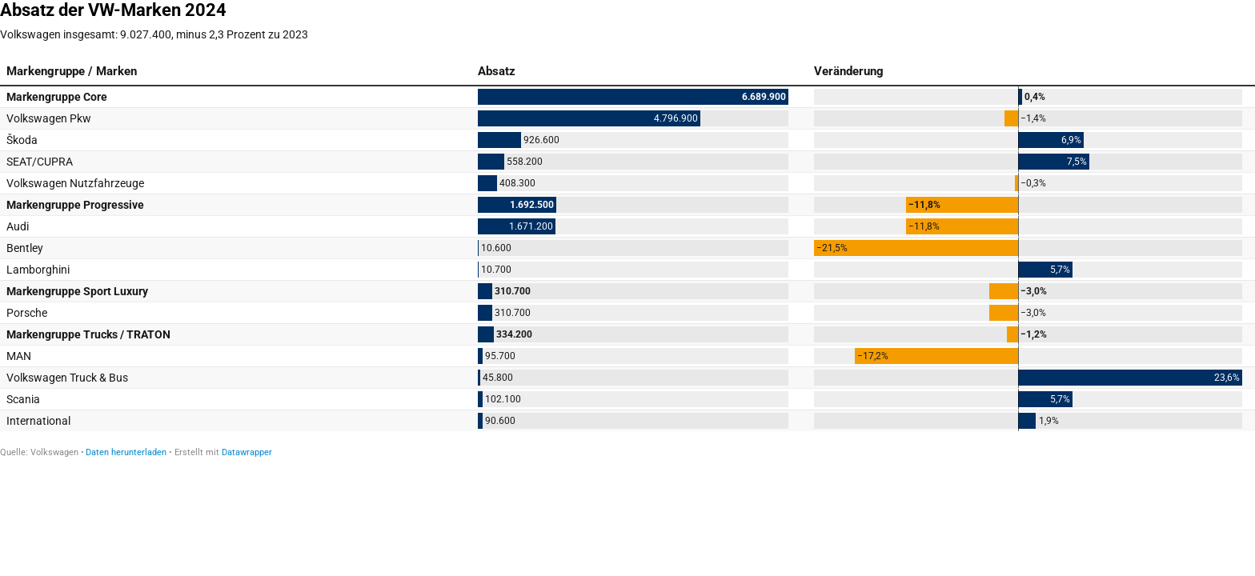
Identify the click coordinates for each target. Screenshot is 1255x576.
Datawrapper (247, 452)
